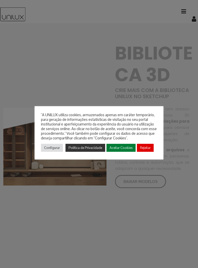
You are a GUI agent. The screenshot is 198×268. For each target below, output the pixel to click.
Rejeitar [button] (145, 148)
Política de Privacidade (85, 148)
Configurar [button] (52, 148)
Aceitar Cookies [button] (121, 148)
